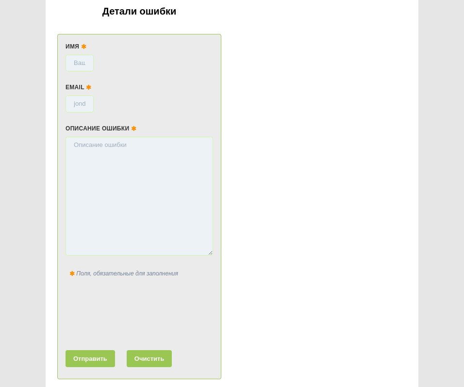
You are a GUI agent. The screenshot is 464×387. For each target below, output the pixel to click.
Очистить (149, 358)
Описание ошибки (101, 128)
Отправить (90, 358)
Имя (76, 46)
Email (79, 87)
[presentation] (139, 312)
